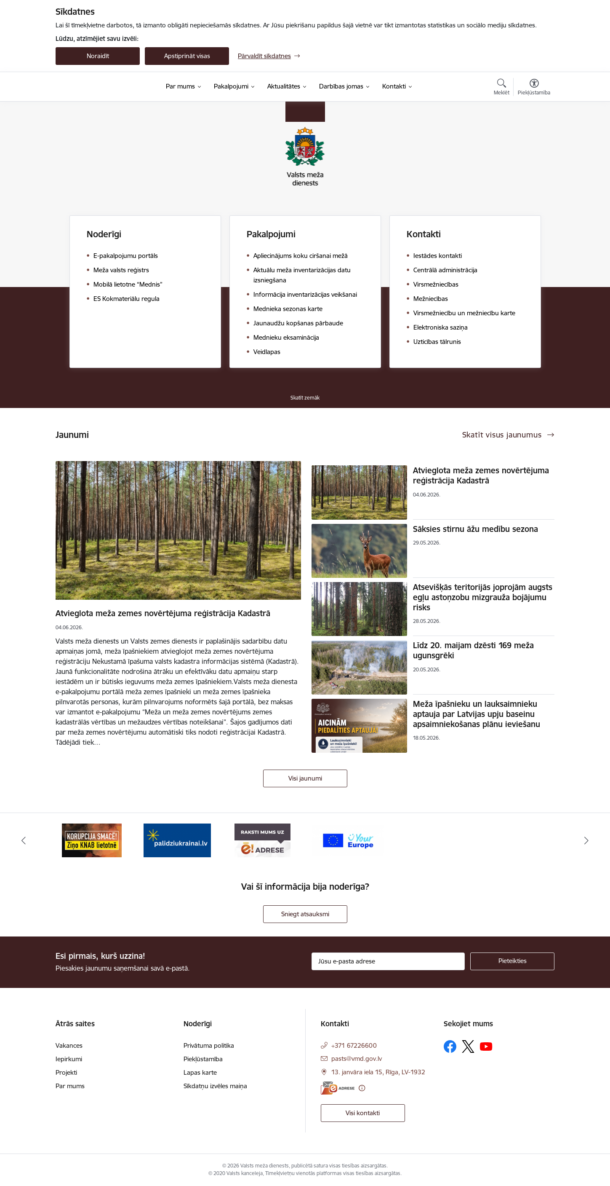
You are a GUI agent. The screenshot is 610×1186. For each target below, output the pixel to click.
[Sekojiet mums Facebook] (450, 1046)
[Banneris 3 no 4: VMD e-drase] (262, 840)
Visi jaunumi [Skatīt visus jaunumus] (305, 778)
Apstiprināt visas (187, 56)
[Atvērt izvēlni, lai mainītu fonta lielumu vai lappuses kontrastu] (534, 88)
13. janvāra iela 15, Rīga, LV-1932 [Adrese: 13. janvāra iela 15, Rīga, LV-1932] (378, 1072)
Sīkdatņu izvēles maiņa (215, 1086)
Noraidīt (98, 56)
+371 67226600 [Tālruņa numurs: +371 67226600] (354, 1045)
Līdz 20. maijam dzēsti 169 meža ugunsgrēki (473, 650)
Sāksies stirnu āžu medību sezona (475, 529)
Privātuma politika (209, 1045)
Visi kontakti (363, 1113)
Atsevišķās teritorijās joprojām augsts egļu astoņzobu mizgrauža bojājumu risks (482, 597)
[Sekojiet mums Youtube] (486, 1046)
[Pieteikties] (512, 961)
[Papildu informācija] (362, 1088)
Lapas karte (200, 1072)
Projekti (66, 1072)
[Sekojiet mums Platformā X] (468, 1046)
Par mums (70, 1086)
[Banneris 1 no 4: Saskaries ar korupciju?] (92, 840)
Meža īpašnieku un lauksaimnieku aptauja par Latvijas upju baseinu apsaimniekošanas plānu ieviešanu (476, 714)
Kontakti (424, 234)
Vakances (69, 1045)
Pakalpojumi (271, 234)
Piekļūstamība (203, 1059)
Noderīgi (104, 234)
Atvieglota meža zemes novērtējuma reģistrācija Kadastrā (163, 613)
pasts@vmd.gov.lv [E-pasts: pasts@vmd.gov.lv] (356, 1059)
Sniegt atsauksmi (305, 914)
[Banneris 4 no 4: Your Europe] (348, 840)
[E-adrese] (337, 1088)
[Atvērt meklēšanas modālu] (502, 88)
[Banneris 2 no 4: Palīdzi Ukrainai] (177, 840)
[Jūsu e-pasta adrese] (388, 961)
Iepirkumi (69, 1059)
